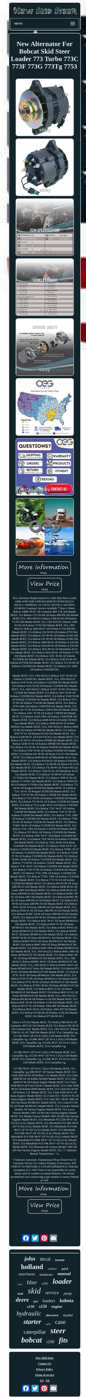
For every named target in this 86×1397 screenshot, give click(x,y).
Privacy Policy (44, 1369)
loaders (49, 1300)
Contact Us (44, 1363)
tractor (60, 1260)
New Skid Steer (45, 1358)
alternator (52, 1315)
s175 (48, 1324)
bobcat (31, 1340)
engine (56, 1306)
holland (32, 1266)
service (52, 1292)
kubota (66, 1300)
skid (34, 1290)
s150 (43, 1306)
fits (63, 1340)
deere (22, 1299)
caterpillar (35, 1332)
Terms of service (44, 1375)
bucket (68, 1315)
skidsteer (46, 1275)
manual (64, 1273)
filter (32, 1282)
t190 (50, 1341)
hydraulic (29, 1313)
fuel (35, 1301)
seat (20, 1293)
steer (58, 1330)
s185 (45, 1283)
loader (62, 1281)
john (30, 1259)
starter (32, 1321)
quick (64, 1268)
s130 (30, 1306)
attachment (27, 1274)
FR (47, 1380)
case (60, 1321)
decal (45, 1259)
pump (68, 1293)
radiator (52, 1268)
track (19, 1284)
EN (42, 1380)
